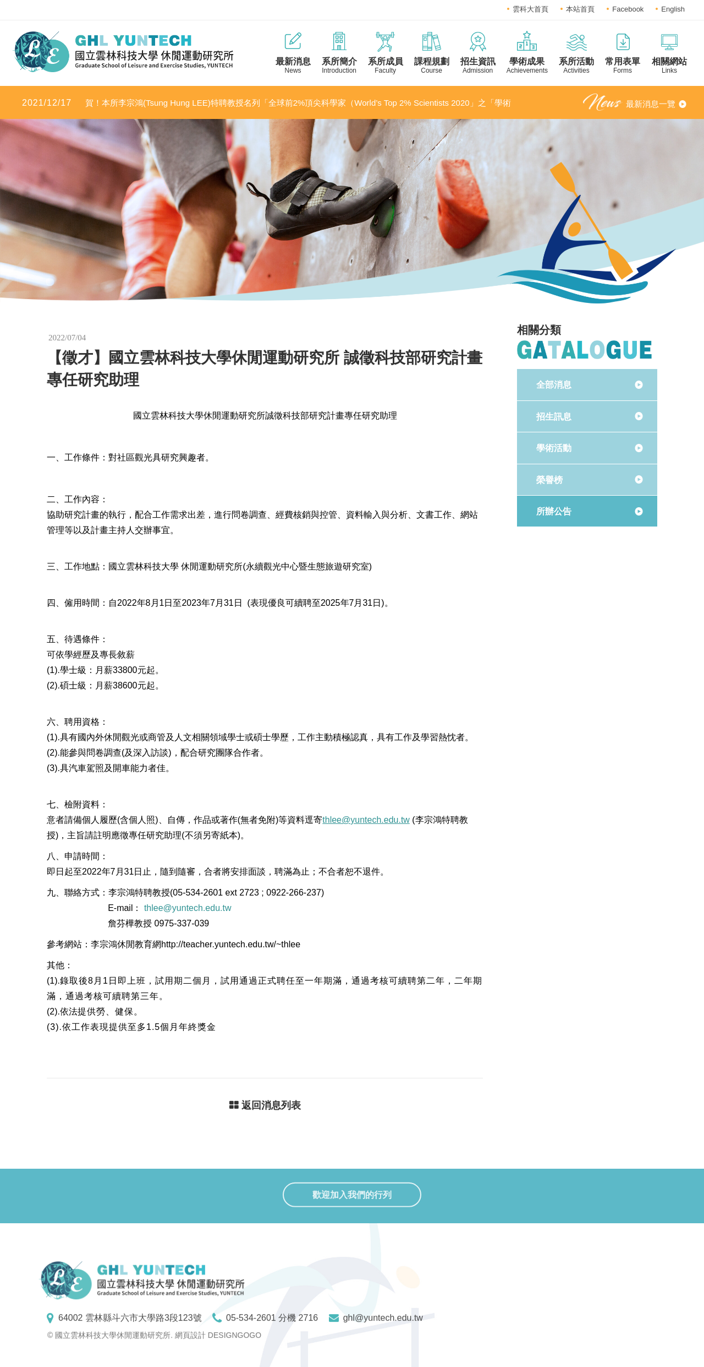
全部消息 (553, 384)
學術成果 (527, 65)
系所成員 (385, 65)
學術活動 (553, 448)
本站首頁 (580, 9)
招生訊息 (553, 416)
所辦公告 (553, 511)
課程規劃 (431, 65)
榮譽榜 (549, 480)
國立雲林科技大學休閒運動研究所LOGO (123, 51)
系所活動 (576, 65)
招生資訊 (478, 65)
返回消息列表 (265, 1107)
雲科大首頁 (530, 9)
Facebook (628, 9)
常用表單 (622, 65)
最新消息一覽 (650, 104)
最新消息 (293, 65)
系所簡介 (339, 65)
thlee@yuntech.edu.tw (366, 819)
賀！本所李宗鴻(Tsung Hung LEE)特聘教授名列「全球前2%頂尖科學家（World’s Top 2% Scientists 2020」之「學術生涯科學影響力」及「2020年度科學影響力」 (266, 103)
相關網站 (669, 65)
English (673, 9)
